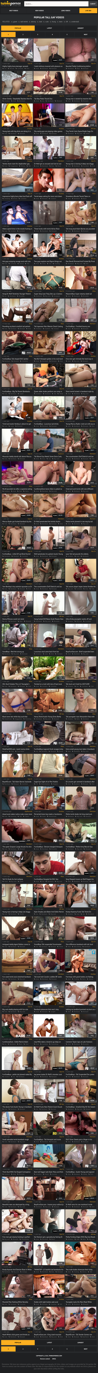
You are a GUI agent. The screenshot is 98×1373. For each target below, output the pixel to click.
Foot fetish (20, 751)
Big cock (79, 133)
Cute (46, 654)
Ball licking (77, 946)
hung (54, 21)
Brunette (21, 296)
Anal (37, 68)
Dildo (44, 264)
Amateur (7, 101)
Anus (43, 459)
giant (15, 21)
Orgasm (55, 784)
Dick (27, 68)
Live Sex (88, 11)
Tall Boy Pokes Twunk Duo (43, 99)
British (15, 198)
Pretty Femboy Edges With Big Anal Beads (80, 1237)
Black (59, 166)
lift (67, 21)
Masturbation (45, 784)
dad (40, 21)
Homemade (52, 816)
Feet (20, 491)
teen (60, 21)
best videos (13, 11)
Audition (47, 329)
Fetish (61, 946)
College (24, 1272)
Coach (22, 394)
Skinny (23, 166)
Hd (37, 784)
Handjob (59, 654)
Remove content (45, 1359)
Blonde (12, 68)
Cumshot (20, 68)
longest (80, 28)
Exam (21, 881)
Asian (12, 426)
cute (47, 21)
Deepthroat (8, 719)
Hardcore (48, 394)
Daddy (87, 133)
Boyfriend (85, 1337)
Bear (78, 68)
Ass (5, 68)
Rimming (28, 719)
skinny (33, 21)
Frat (50, 264)
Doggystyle (14, 166)
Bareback (45, 68)
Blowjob (54, 68)
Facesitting (54, 1044)
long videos (65, 11)
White (61, 394)
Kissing (54, 1174)
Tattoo (27, 816)
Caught (53, 1012)
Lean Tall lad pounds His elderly (77, 554)
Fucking (57, 264)
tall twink (24, 21)
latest (49, 28)
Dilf (61, 1304)
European (57, 296)
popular (18, 28)
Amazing (7, 198)
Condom (53, 198)
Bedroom (39, 296)
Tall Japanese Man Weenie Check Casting (48, 326)
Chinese (56, 329)
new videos (39, 11)
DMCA (54, 1359)
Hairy (27, 491)
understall (75, 21)
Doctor (22, 914)
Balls (78, 719)
